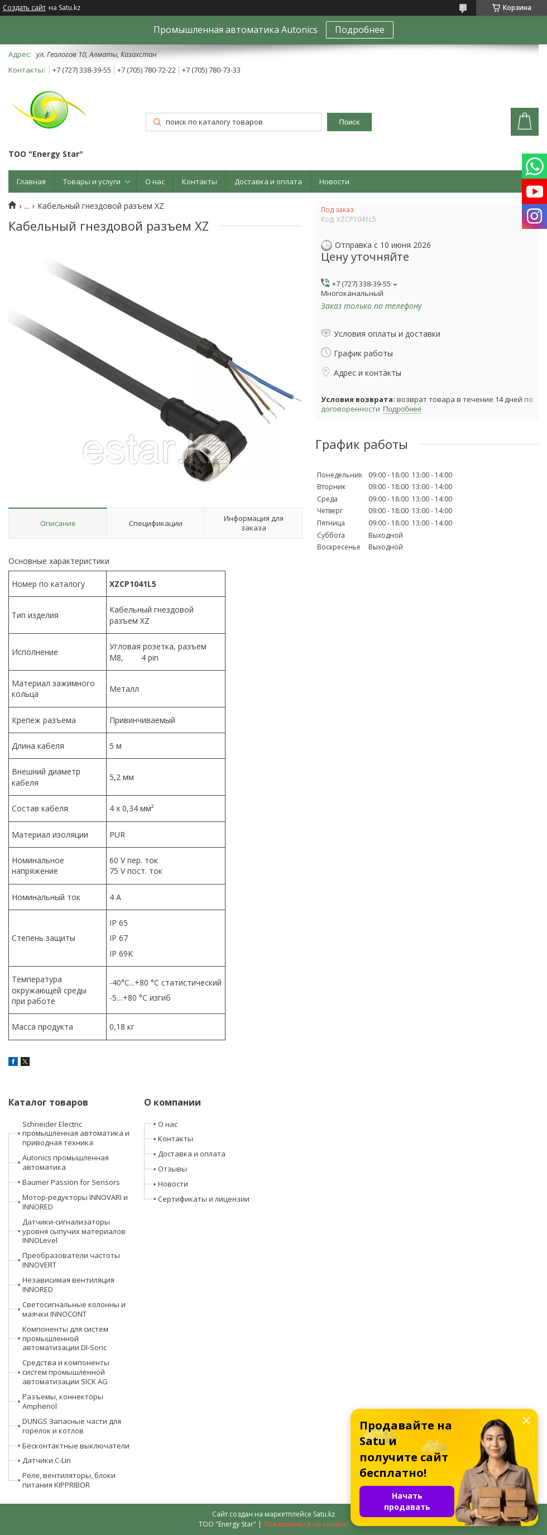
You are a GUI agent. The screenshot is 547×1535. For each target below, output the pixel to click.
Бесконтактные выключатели (75, 1446)
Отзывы (172, 1169)
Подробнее (360, 29)
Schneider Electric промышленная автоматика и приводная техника (75, 1133)
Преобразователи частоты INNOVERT (71, 1260)
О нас (155, 181)
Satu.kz (324, 1514)
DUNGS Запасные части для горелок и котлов (71, 1426)
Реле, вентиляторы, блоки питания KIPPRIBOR (69, 1480)
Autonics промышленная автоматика (65, 1162)
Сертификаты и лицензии (203, 1199)
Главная (31, 181)
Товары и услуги (92, 181)
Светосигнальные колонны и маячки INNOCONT (74, 1309)
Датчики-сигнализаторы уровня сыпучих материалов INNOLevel (74, 1231)
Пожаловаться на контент (306, 1524)
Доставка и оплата (268, 181)
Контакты (199, 181)
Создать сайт (24, 8)
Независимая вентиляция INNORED (68, 1284)
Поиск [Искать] (349, 122)
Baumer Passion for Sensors (71, 1182)
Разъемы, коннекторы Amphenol (62, 1401)
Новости (334, 181)
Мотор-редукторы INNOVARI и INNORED (75, 1202)
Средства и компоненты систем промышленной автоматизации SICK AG (65, 1371)
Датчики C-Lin (46, 1460)
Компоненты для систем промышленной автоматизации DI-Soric (65, 1338)
